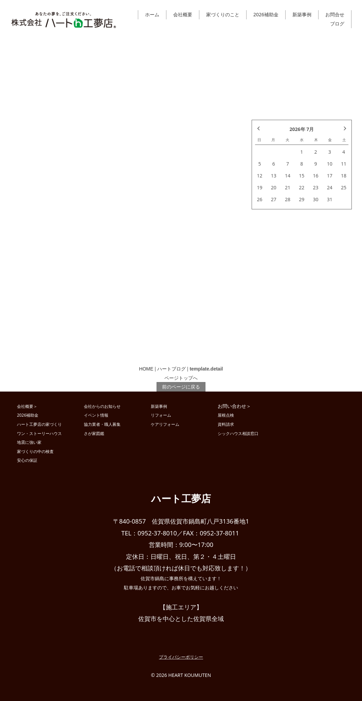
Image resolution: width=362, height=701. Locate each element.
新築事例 (301, 14)
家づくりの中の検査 (35, 451)
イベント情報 (96, 415)
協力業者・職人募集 (102, 424)
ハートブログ (171, 369)
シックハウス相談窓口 (238, 433)
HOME (146, 369)
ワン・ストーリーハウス (39, 433)
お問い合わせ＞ (234, 406)
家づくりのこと (222, 14)
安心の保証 (27, 460)
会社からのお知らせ (102, 406)
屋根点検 (226, 415)
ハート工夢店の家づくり (39, 424)
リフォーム (161, 415)
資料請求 (226, 424)
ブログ (337, 23)
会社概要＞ (27, 406)
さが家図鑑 (94, 433)
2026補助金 (265, 14)
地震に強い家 (29, 442)
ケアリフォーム (165, 424)
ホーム (152, 14)
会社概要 (182, 14)
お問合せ (334, 14)
